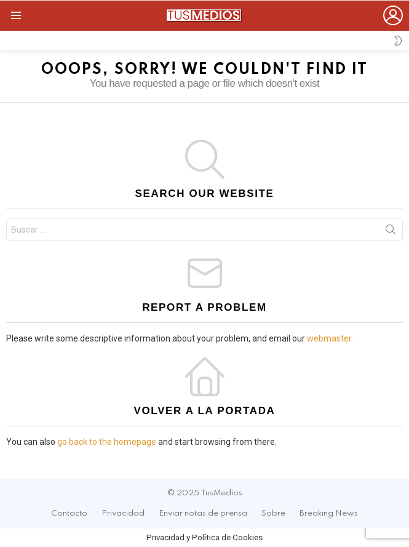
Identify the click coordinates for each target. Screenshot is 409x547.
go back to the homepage (106, 442)
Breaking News (329, 513)
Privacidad (123, 513)
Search (390, 232)
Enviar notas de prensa (203, 513)
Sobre (273, 513)
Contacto (69, 513)
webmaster (329, 338)
